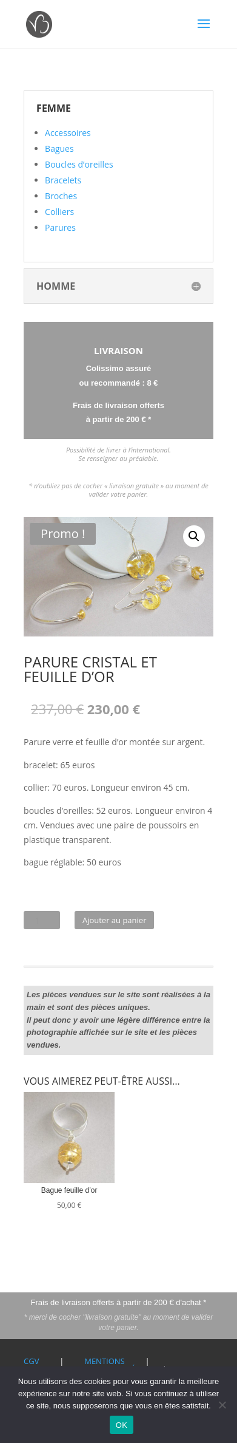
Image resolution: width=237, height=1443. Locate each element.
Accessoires (68, 132)
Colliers (59, 211)
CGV (31, 1361)
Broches (61, 196)
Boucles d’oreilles (79, 164)
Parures (60, 227)
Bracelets (63, 180)
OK (121, 1425)
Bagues (59, 148)
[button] (194, 536)
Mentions (104, 1361)
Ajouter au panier (114, 920)
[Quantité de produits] (42, 920)
